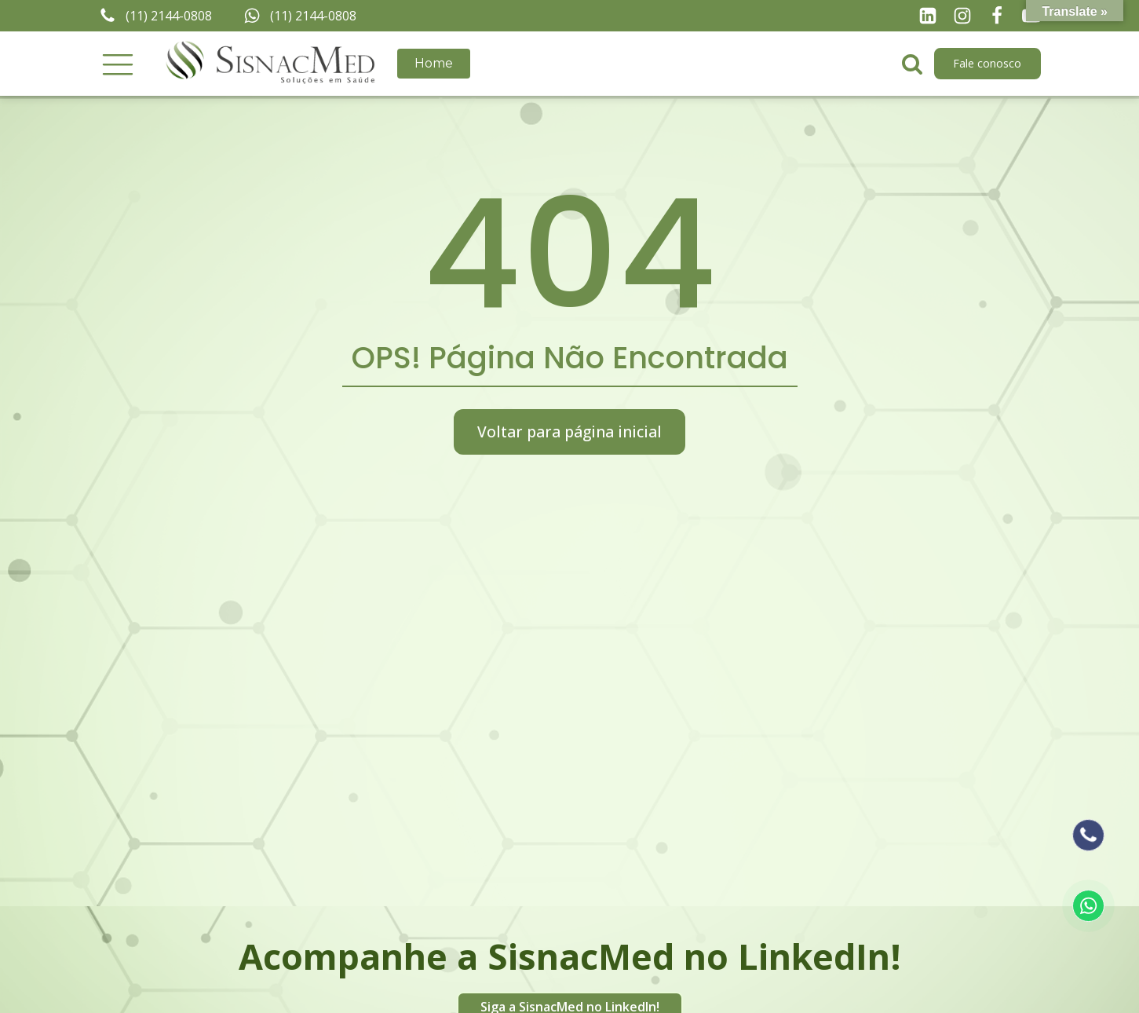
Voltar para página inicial (569, 431)
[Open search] (912, 63)
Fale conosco (987, 63)
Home (433, 63)
